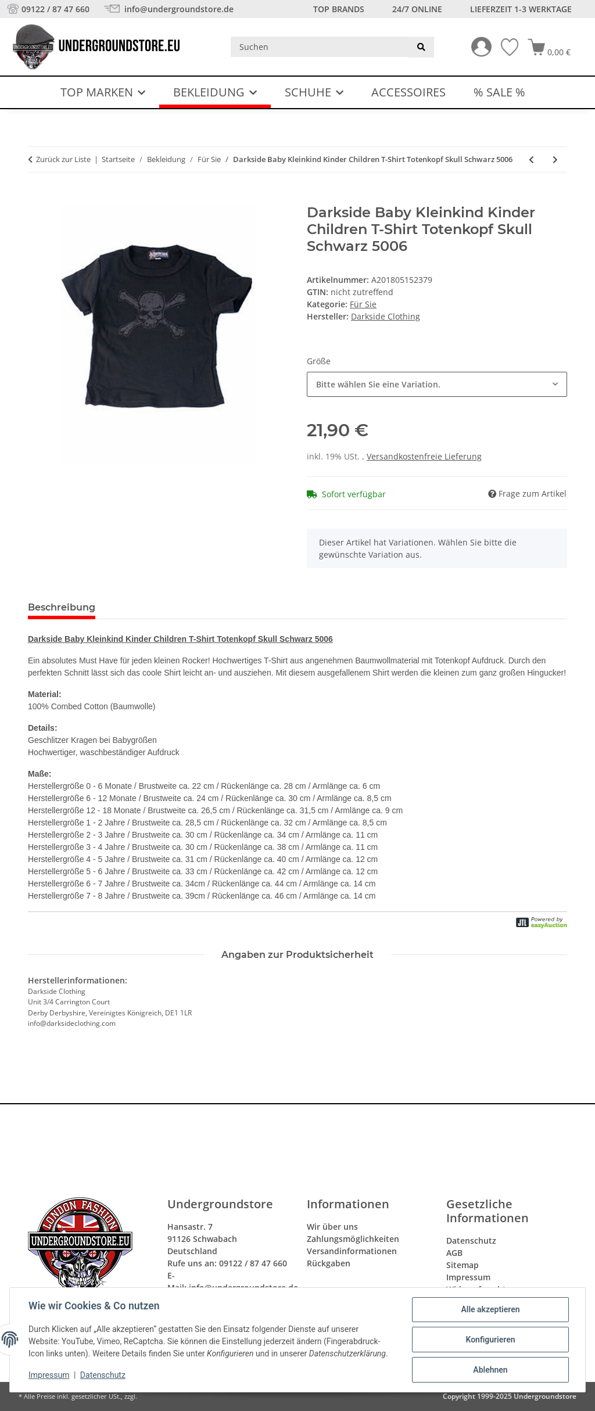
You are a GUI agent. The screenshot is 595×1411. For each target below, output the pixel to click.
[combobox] (437, 384)
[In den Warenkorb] (37, 198)
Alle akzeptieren (490, 1309)
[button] (477, 47)
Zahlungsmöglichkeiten (353, 1238)
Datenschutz (103, 1375)
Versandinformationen (352, 1250)
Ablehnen (490, 1369)
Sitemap (462, 1264)
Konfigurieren (490, 1339)
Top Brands (338, 9)
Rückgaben (328, 1263)
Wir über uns (332, 1226)
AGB (454, 1252)
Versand (151, 1396)
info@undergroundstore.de (178, 9)
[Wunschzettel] (505, 47)
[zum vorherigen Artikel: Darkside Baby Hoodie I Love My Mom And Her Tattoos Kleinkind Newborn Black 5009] (531, 159)
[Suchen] (320, 47)
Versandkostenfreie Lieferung (424, 456)
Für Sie (363, 304)
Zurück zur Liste (63, 159)
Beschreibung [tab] (61, 607)
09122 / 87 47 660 (55, 9)
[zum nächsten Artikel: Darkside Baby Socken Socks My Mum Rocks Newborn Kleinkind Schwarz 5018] (555, 159)
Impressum (48, 1375)
